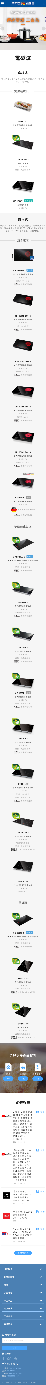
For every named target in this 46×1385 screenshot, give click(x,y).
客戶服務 (8, 1308)
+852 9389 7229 (13, 1376)
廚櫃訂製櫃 (9, 1277)
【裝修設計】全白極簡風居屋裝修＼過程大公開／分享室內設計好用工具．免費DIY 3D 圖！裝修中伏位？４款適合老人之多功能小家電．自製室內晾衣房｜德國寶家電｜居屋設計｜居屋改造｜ (22, 1165)
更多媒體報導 (23, 1253)
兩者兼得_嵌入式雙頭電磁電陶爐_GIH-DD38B (23, 1215)
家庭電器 (8, 1292)
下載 (8, 1079)
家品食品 (8, 1300)
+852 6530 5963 (13, 1371)
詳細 (37, 1079)
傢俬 (6, 1285)
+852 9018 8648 (15, 1373)
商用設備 (8, 1324)
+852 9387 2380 (15, 1368)
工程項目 (8, 1316)
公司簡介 (8, 1269)
